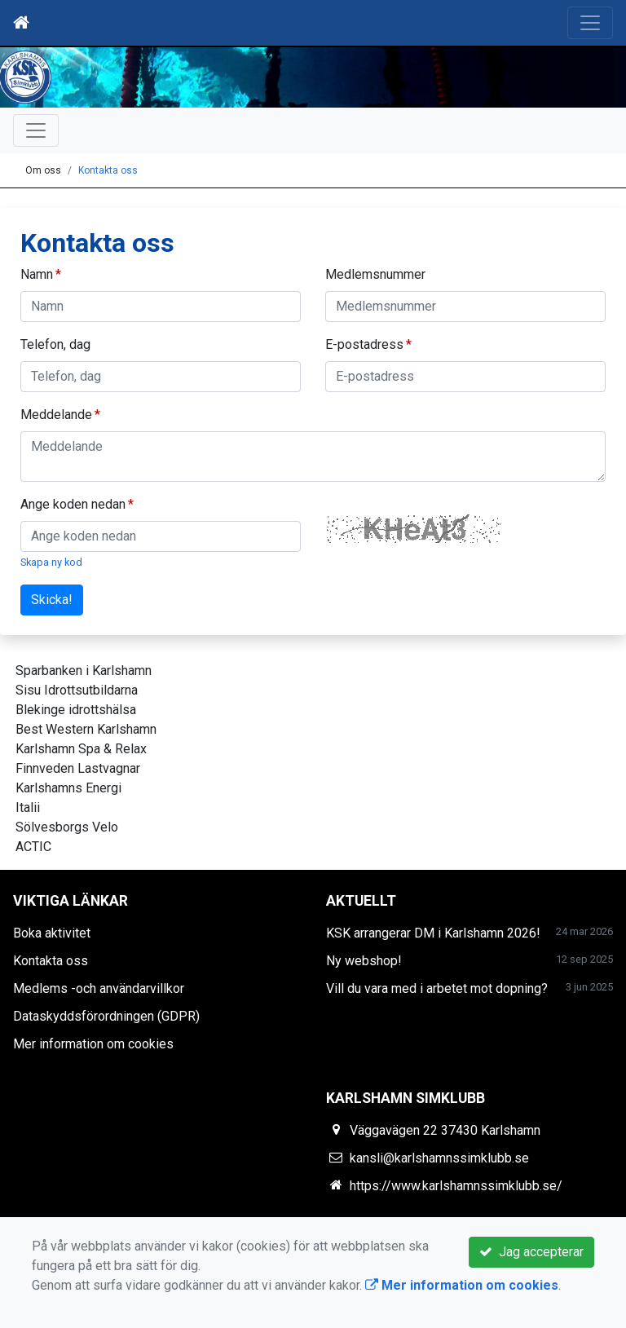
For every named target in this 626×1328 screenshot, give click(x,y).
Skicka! (52, 599)
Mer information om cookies (93, 1044)
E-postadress (364, 344)
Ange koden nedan (73, 504)
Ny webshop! (364, 960)
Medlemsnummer (375, 274)
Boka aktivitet (51, 933)
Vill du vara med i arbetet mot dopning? (437, 988)
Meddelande (56, 414)
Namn (36, 274)
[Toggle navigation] (590, 23)
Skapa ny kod (51, 562)
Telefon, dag (55, 344)
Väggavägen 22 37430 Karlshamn (445, 1130)
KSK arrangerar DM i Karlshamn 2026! (433, 933)
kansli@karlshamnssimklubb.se (439, 1158)
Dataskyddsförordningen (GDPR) (106, 1016)
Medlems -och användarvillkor (98, 988)
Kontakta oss (108, 170)
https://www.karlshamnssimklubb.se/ (456, 1185)
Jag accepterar (531, 1252)
